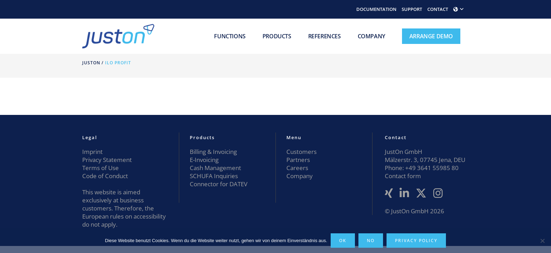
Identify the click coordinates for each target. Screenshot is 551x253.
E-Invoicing (204, 160)
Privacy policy (416, 241)
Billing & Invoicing (213, 152)
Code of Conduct (105, 176)
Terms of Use (100, 168)
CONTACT (437, 9)
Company (299, 176)
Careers (297, 168)
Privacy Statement (107, 160)
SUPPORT (412, 9)
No (371, 241)
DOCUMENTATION (376, 9)
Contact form (403, 176)
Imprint (92, 152)
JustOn (91, 63)
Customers (301, 152)
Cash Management (215, 168)
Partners (298, 160)
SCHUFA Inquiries (214, 176)
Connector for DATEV (218, 184)
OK (342, 241)
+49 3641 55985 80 (431, 168)
